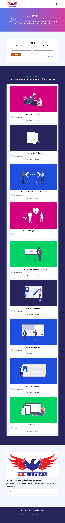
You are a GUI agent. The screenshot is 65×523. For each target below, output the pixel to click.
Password (37, 46)
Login (16, 54)
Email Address (21, 46)
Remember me (34, 54)
